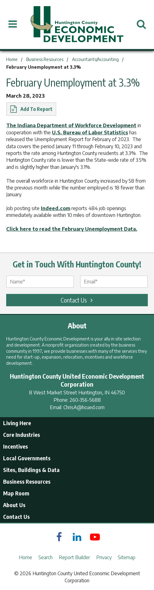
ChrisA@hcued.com (84, 407)
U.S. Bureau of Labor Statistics (90, 132)
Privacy (104, 557)
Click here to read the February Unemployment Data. (71, 229)
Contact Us (78, 300)
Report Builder (74, 557)
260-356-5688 (85, 400)
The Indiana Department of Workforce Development (71, 125)
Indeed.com (55, 208)
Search (45, 557)
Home (25, 557)
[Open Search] (141, 24)
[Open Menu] (13, 24)
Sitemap (126, 557)
